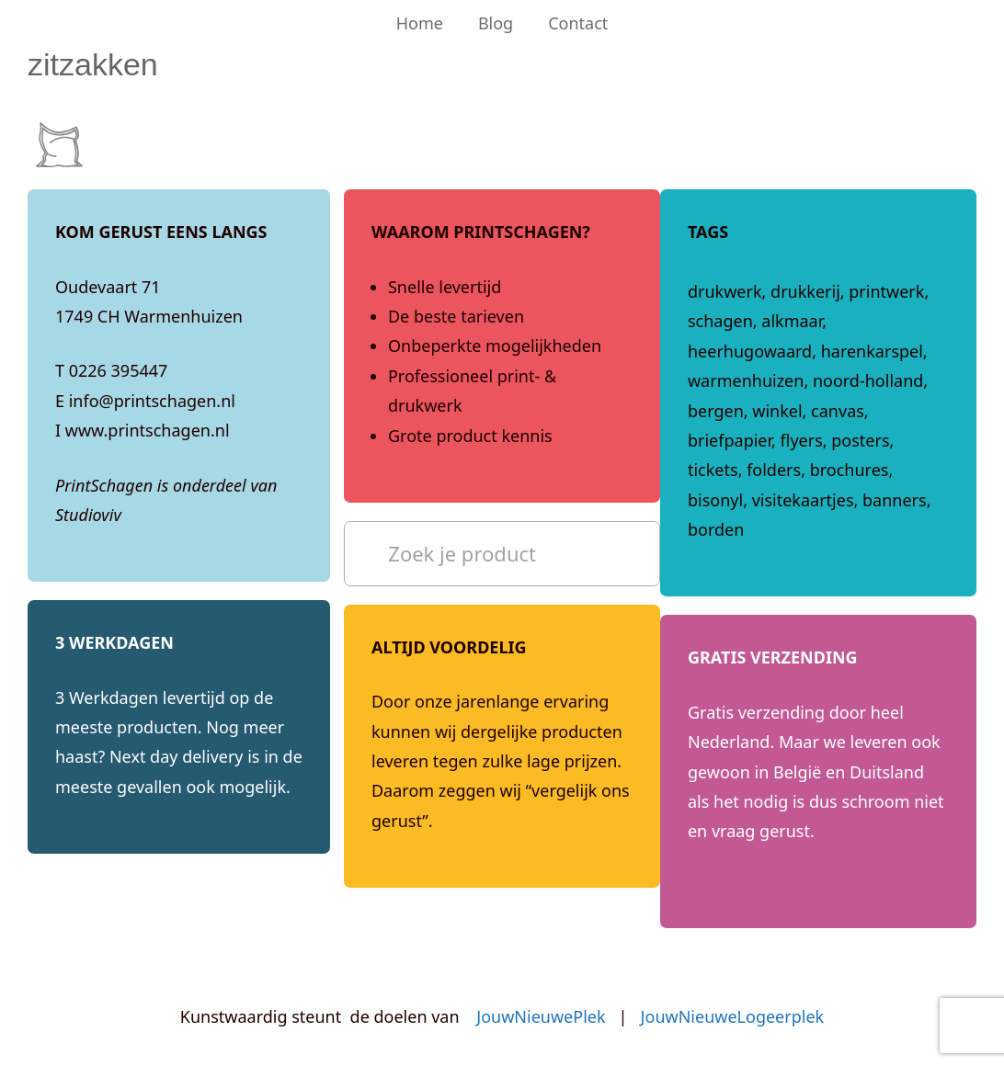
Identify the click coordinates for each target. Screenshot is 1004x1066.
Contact (578, 23)
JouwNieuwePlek (540, 1016)
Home (419, 23)
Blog (495, 23)
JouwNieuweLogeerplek (733, 1016)
